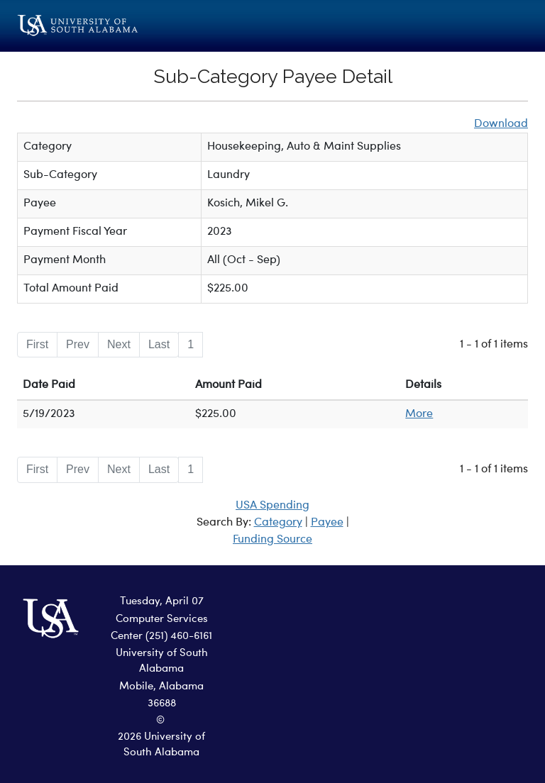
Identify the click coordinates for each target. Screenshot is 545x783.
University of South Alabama (162, 661)
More (419, 414)
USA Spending (272, 505)
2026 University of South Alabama (161, 745)
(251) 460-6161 (178, 636)
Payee (327, 522)
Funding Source (272, 539)
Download (501, 124)
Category (278, 522)
